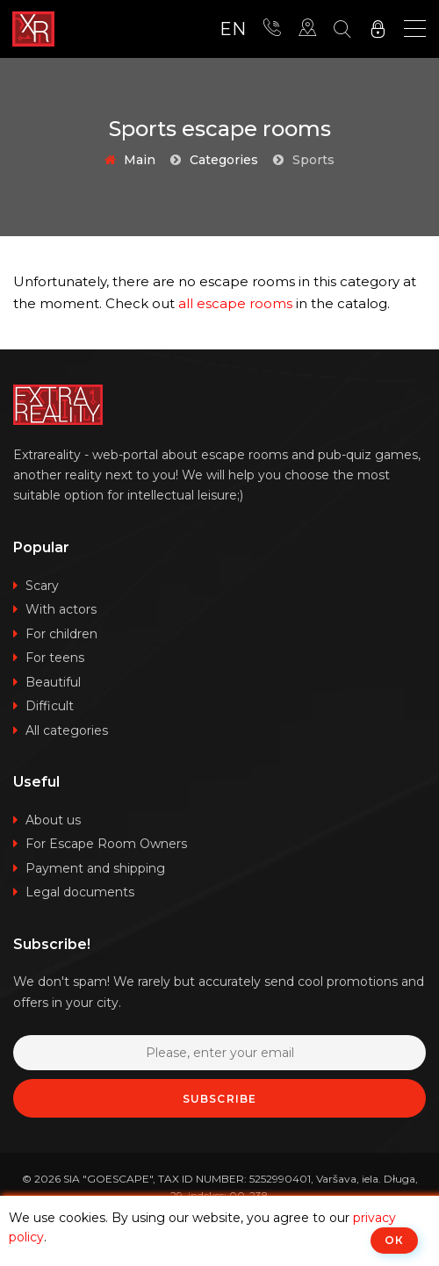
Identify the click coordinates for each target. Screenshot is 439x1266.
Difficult (49, 706)
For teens (54, 657)
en (233, 29)
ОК (394, 1240)
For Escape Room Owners (106, 844)
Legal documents (79, 892)
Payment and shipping (95, 868)
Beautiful (53, 682)
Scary (42, 585)
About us (53, 820)
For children (61, 634)
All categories (66, 730)
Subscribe (220, 1098)
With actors (61, 609)
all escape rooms (235, 303)
